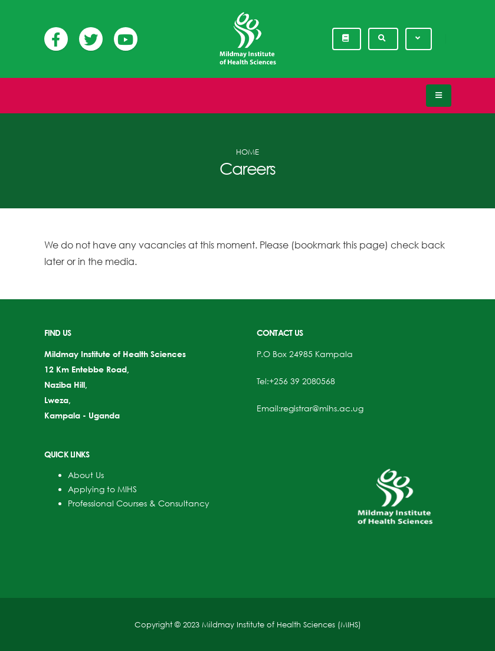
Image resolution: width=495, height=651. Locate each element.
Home (247, 151)
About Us (86, 475)
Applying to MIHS (102, 489)
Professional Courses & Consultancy (138, 503)
